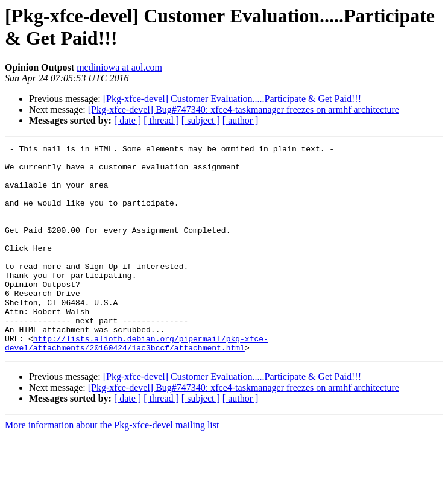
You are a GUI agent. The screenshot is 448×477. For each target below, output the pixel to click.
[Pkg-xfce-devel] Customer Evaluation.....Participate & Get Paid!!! (232, 98)
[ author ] (240, 120)
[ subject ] (200, 120)
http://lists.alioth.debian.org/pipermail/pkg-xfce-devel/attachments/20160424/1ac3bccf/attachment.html (136, 383)
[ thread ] (161, 120)
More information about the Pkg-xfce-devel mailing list (112, 466)
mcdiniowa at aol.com (119, 67)
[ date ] (127, 120)
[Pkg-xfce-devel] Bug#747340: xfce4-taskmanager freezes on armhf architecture (243, 109)
